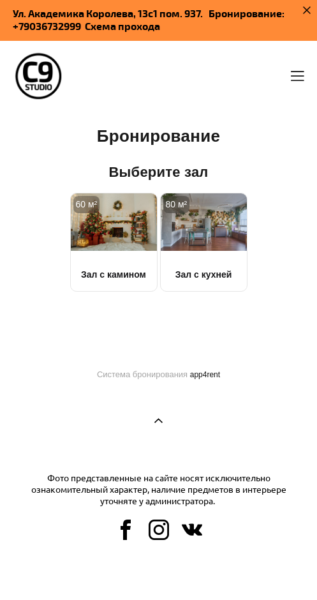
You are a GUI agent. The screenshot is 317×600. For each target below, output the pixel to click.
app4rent (205, 374)
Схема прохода (122, 26)
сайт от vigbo (158, 569)
